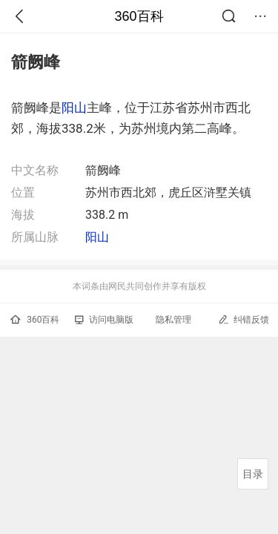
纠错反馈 (243, 319)
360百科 (138, 16)
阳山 (74, 107)
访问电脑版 (104, 319)
